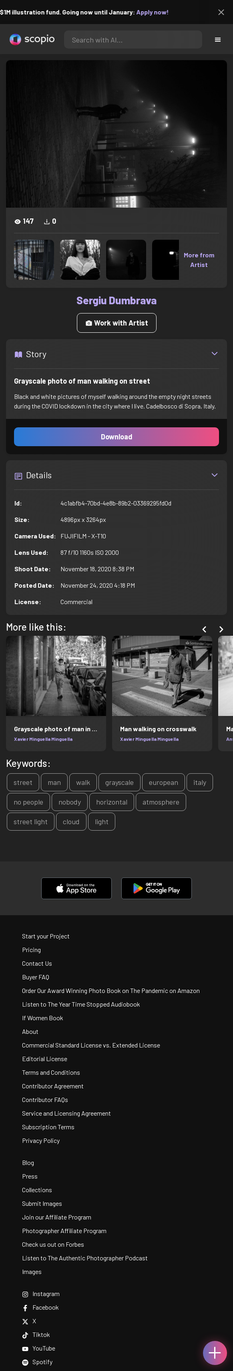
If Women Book (42, 1017)
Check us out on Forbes (53, 1244)
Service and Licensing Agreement (66, 1113)
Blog (28, 1162)
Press (30, 1176)
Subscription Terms (48, 1126)
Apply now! (157, 12)
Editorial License (44, 1058)
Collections (37, 1189)
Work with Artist (116, 322)
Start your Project (46, 936)
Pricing (31, 949)
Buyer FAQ (35, 977)
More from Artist (199, 259)
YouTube (38, 1348)
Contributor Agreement (53, 1086)
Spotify (37, 1361)
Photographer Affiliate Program (64, 1230)
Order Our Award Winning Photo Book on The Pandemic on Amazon (111, 990)
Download (117, 436)
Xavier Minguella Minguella (43, 739)
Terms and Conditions (51, 1072)
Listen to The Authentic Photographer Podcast (85, 1258)
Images (32, 1271)
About (30, 1031)
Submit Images (42, 1203)
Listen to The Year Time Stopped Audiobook (81, 1004)
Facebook (40, 1307)
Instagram (41, 1293)
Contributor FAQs (45, 1099)
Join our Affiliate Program (56, 1217)
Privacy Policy (41, 1140)
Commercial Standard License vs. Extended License (91, 1045)
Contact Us (37, 963)
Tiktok (36, 1334)
